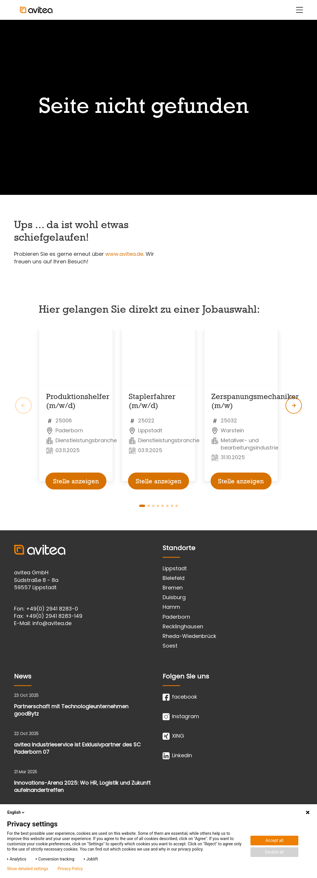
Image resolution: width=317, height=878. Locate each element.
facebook (180, 697)
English (16, 812)
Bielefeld (173, 578)
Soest (170, 645)
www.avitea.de (124, 254)
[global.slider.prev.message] (23, 405)
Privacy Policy (70, 868)
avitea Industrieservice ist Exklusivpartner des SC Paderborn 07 (77, 748)
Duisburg (174, 597)
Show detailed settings (27, 868)
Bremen (173, 587)
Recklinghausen (183, 626)
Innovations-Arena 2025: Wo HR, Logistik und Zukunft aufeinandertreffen (82, 786)
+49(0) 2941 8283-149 (53, 616)
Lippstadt (175, 568)
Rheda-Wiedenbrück (189, 636)
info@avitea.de (52, 623)
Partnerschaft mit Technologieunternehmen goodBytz (71, 710)
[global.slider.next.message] (293, 405)
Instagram (181, 716)
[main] (158, 275)
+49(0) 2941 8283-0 (52, 608)
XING (173, 736)
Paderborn (176, 616)
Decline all (274, 852)
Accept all (274, 840)
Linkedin (177, 755)
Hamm (171, 607)
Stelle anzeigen (76, 481)
